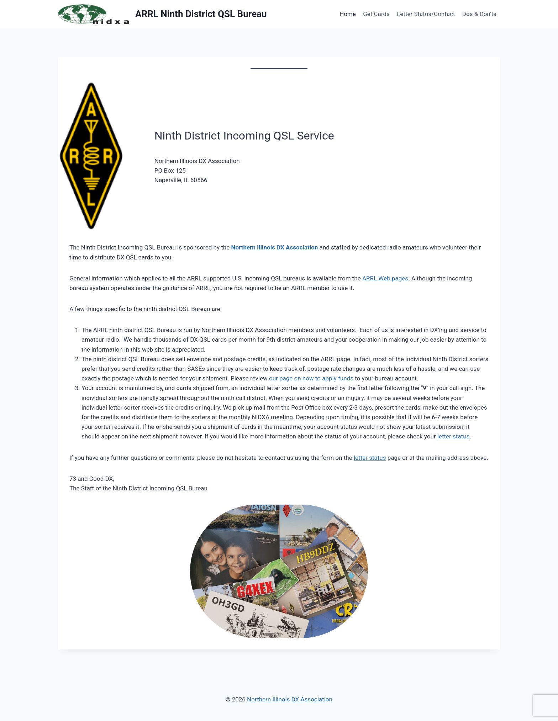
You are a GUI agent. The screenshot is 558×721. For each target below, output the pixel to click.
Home (347, 13)
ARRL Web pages (385, 278)
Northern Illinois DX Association (274, 247)
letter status (453, 436)
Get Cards (376, 13)
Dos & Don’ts (479, 13)
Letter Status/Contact (426, 13)
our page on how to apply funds (311, 378)
